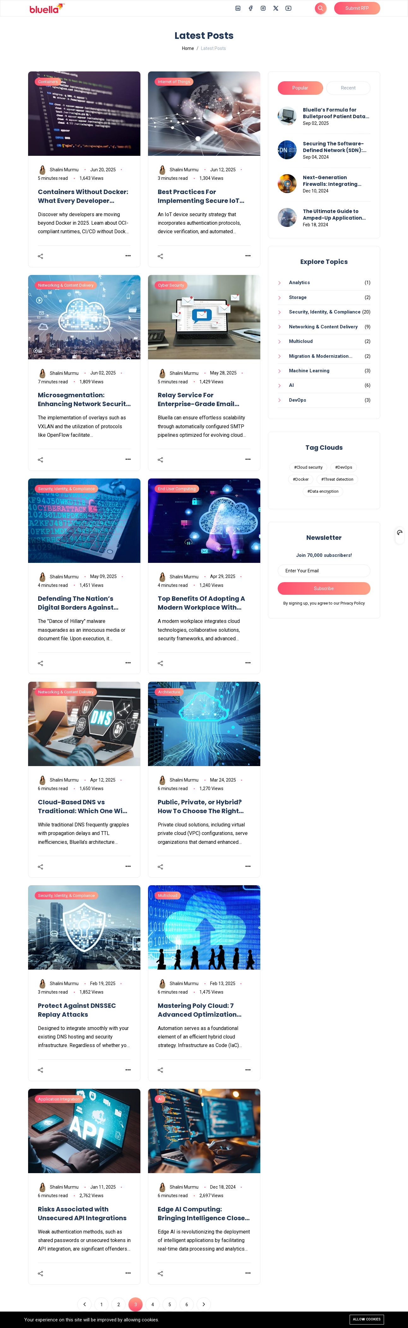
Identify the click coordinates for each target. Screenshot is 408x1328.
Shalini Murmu (58, 170)
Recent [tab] (348, 88)
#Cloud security (308, 467)
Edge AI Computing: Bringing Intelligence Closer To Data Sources (203, 1213)
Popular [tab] (300, 88)
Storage (298, 297)
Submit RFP (357, 8)
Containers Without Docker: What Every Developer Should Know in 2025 (83, 196)
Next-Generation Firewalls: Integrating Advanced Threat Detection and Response (334, 180)
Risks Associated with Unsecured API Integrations (82, 1213)
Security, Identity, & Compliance (325, 312)
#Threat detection (337, 479)
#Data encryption (323, 491)
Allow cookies (367, 1319)
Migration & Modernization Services (313, 358)
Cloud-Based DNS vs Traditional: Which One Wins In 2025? (84, 806)
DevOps (297, 400)
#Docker (301, 479)
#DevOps (343, 467)
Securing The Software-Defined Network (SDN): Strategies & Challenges (334, 147)
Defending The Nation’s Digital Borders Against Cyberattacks (76, 603)
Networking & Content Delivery (323, 327)
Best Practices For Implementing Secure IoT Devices (198, 196)
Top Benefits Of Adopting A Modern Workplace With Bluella (201, 603)
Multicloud (301, 341)
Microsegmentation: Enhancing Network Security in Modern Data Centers (84, 399)
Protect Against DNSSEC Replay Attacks (77, 1010)
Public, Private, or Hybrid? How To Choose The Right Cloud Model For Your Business (200, 806)
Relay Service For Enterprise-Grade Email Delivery (196, 399)
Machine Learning (309, 371)
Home (188, 48)
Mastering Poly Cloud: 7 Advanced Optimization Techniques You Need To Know (197, 1010)
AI (291, 385)
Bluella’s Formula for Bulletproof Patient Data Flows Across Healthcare (334, 113)
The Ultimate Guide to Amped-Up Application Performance (332, 214)
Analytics (299, 282)
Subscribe (324, 588)
